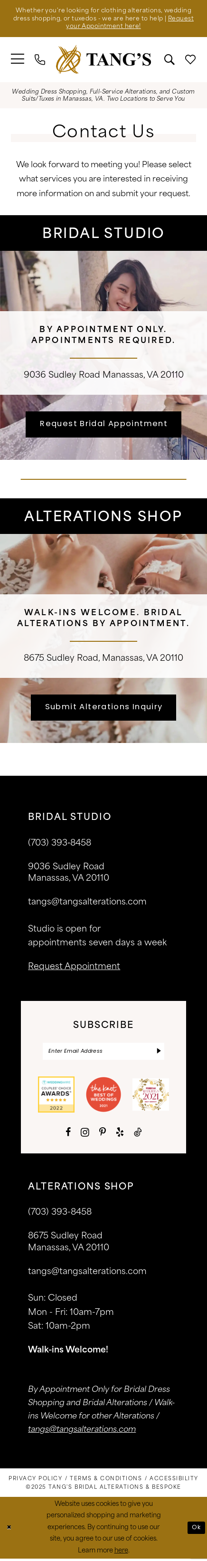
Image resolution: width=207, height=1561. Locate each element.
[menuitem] (18, 61)
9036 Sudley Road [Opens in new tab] (62, 375)
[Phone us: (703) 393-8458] (40, 60)
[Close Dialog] (9, 1530)
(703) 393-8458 (60, 1215)
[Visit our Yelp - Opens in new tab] (120, 1135)
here (121, 1553)
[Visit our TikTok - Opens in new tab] (137, 1135)
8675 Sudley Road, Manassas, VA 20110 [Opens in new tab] (103, 658)
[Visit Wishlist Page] (190, 60)
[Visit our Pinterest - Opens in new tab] (102, 1135)
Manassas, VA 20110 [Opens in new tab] (143, 375)
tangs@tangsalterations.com (87, 904)
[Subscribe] (159, 1053)
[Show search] (169, 60)
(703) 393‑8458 (59, 844)
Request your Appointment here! (103, 28)
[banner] (103, 60)
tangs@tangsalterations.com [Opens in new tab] (82, 1432)
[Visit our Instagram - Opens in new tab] (85, 1135)
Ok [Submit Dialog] (196, 1530)
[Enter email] (103, 1053)
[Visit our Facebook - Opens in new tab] (68, 1135)
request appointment (74, 968)
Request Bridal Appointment (104, 425)
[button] (18, 61)
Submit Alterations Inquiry (104, 708)
